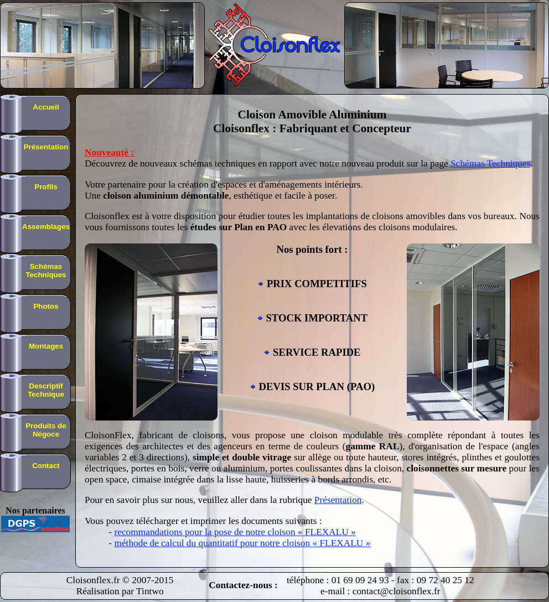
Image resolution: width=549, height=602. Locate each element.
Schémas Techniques (490, 163)
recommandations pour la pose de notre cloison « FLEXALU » (234, 532)
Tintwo (149, 591)
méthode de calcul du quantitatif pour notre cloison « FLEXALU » (242, 543)
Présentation (338, 500)
